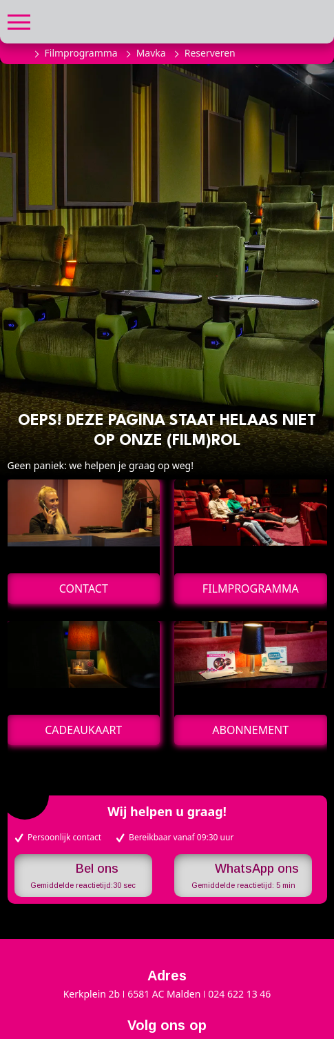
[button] (19, 20)
